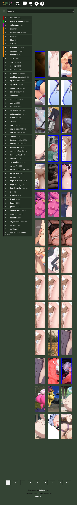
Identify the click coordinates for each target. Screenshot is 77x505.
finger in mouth (16, 181)
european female (17, 151)
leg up (12, 225)
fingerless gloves (16, 188)
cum (11, 125)
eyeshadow (14, 162)
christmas (14, 25)
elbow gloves (15, 144)
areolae (13, 66)
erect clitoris (15, 147)
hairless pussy (15, 210)
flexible (13, 203)
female (12, 166)
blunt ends (14, 96)
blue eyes (14, 92)
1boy (12, 58)
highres (13, 55)
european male (16, 155)
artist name (14, 73)
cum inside (14, 133)
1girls (12, 62)
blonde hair (14, 88)
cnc (11, 121)
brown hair (14, 110)
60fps (12, 40)
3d (11, 29)
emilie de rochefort (17, 21)
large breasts (15, 221)
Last (68, 482)
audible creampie (17, 77)
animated (13, 47)
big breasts (14, 81)
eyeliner (13, 159)
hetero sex (14, 214)
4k (11, 36)
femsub (13, 177)
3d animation (15, 33)
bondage (13, 99)
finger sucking (15, 184)
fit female (13, 196)
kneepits (13, 218)
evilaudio (13, 18)
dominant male (16, 140)
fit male (13, 199)
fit (10, 192)
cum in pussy (15, 129)
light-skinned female (18, 233)
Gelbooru (42, 490)
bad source (14, 51)
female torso (15, 173)
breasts (13, 107)
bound (12, 103)
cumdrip (13, 136)
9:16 (11, 44)
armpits (13, 70)
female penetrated (17, 170)
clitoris (12, 118)
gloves (12, 207)
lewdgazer (14, 229)
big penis (13, 84)
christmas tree (15, 114)
